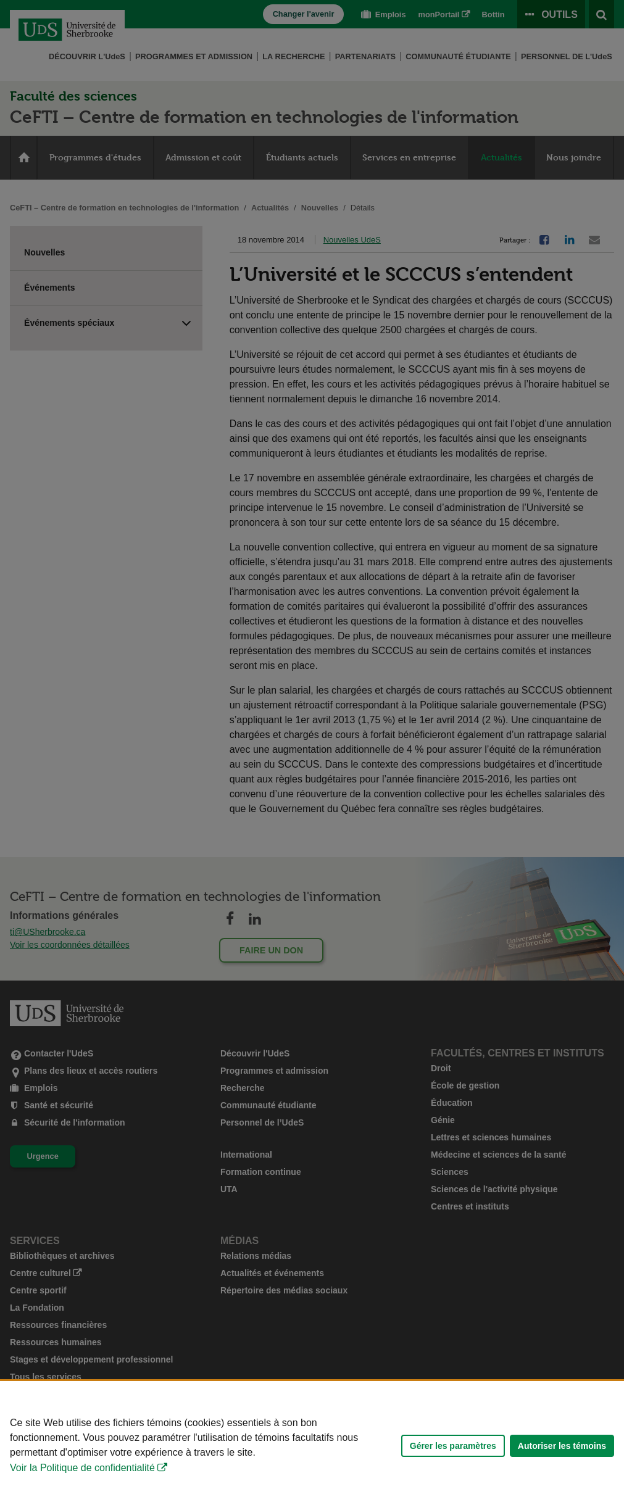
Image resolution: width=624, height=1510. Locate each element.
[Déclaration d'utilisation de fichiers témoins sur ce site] (312, 1445)
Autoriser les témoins (562, 1446)
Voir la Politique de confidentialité (82, 1467)
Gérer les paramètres (453, 1446)
